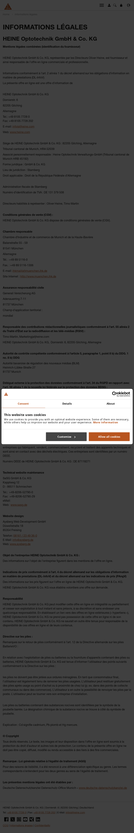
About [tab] (111, 403)
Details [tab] (67, 403)
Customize (66, 436)
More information (105, 422)
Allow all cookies (109, 436)
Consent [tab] (23, 403)
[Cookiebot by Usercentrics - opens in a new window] (114, 394)
